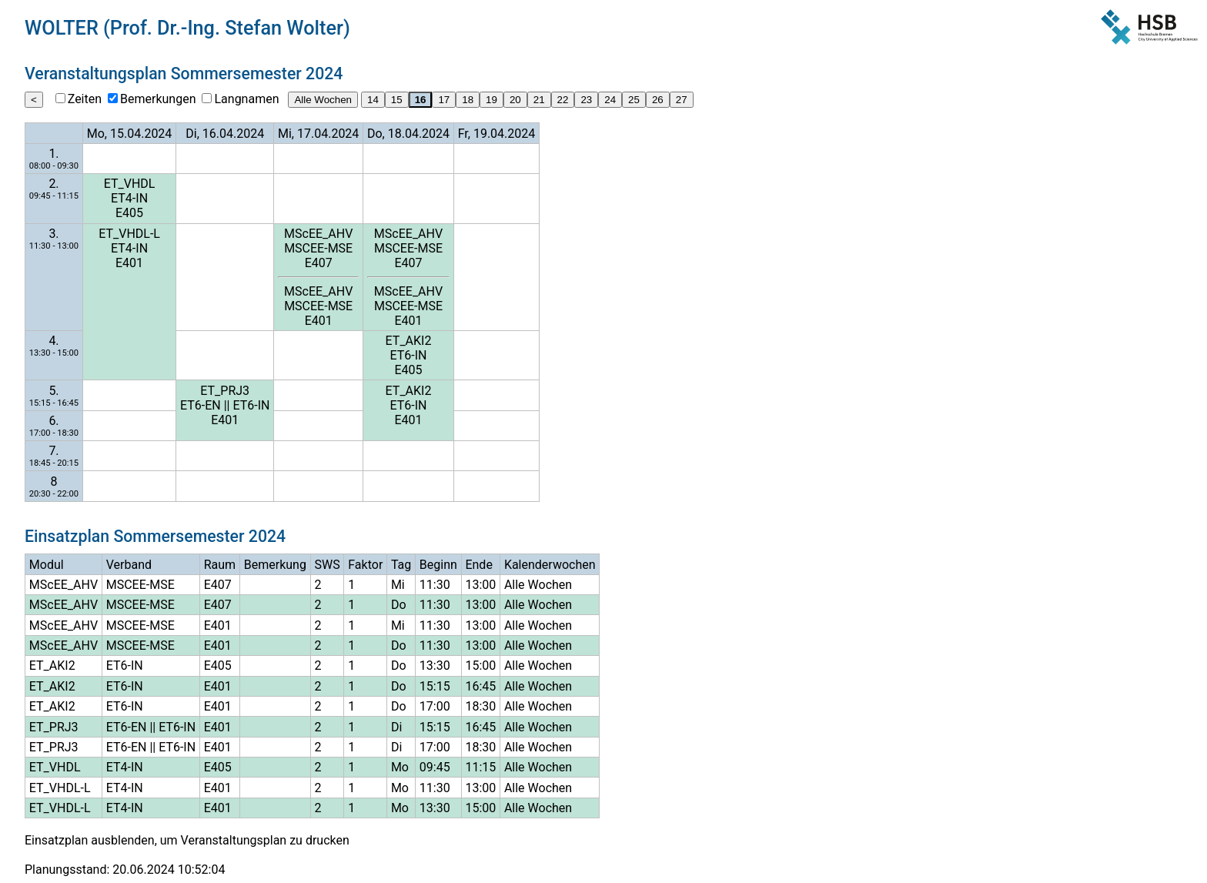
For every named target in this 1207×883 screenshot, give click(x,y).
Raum (220, 564)
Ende (478, 564)
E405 (129, 213)
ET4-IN (129, 198)
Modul (46, 564)
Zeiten (85, 99)
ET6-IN (408, 355)
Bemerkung (275, 564)
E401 (129, 263)
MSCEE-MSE (318, 248)
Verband (129, 564)
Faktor (365, 564)
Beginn (438, 564)
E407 (319, 263)
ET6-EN (200, 405)
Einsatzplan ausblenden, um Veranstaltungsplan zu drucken (187, 840)
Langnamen (246, 99)
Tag (401, 564)
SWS (326, 564)
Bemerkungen (158, 99)
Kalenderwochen (550, 564)
